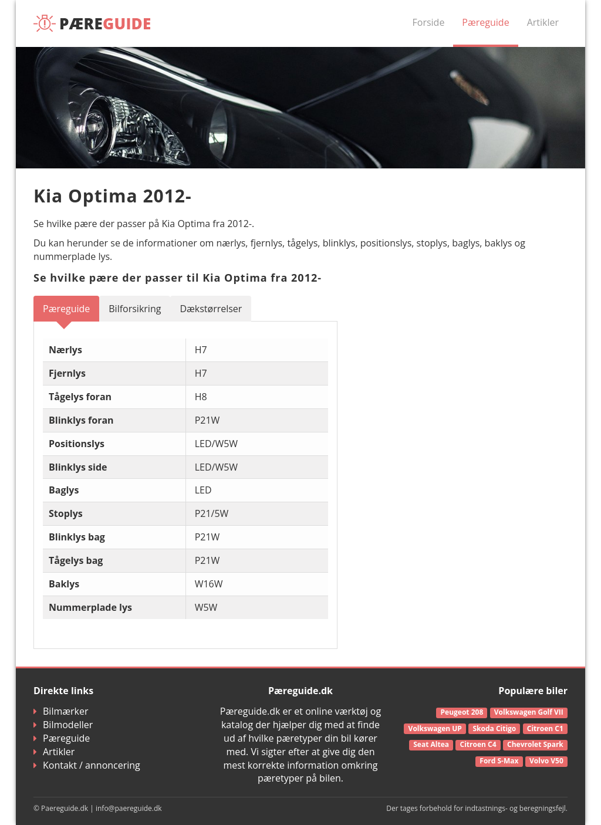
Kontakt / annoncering (86, 765)
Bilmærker (61, 711)
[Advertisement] (484, 369)
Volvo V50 (546, 761)
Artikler (543, 22)
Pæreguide (485, 22)
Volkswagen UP (435, 728)
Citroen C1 (545, 728)
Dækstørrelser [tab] (211, 308)
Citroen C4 (478, 744)
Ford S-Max (499, 761)
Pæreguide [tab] (66, 308)
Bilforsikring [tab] (135, 308)
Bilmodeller (63, 724)
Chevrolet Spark (535, 744)
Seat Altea (431, 744)
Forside (429, 22)
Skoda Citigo (494, 728)
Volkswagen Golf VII (528, 712)
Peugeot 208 (462, 712)
